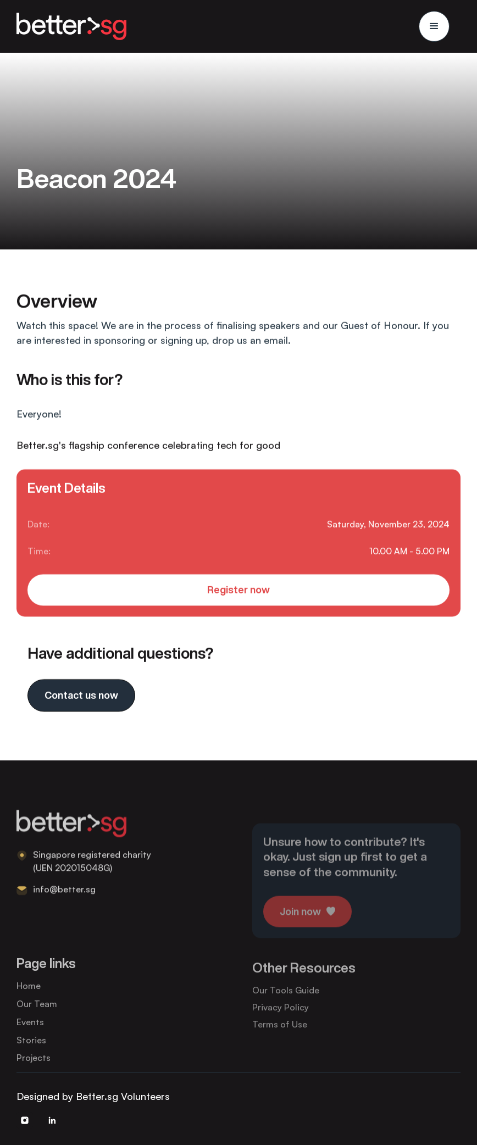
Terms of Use (279, 1034)
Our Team (36, 1012)
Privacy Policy (280, 1017)
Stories (31, 1048)
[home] (71, 26)
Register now (238, 591)
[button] (434, 26)
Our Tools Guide (285, 1000)
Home (28, 994)
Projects (33, 1066)
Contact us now (81, 696)
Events (30, 1030)
